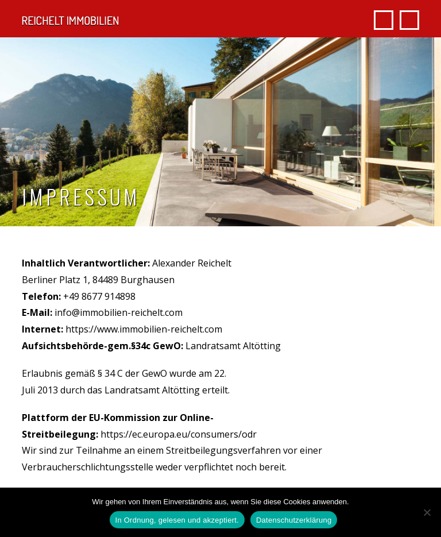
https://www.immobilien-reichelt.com (143, 329)
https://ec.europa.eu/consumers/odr (178, 434)
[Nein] (426, 512)
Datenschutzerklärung (293, 520)
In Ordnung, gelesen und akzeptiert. (177, 520)
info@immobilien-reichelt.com (119, 312)
